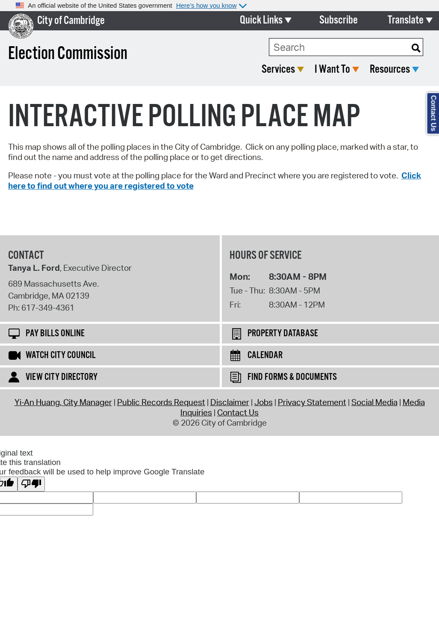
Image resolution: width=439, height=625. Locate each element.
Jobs (263, 402)
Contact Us (238, 412)
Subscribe (338, 20)
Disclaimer (229, 402)
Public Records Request (161, 402)
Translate (406, 20)
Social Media (374, 402)
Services (278, 69)
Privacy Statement (312, 402)
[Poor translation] (31, 484)
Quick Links (261, 20)
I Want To (332, 69)
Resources (390, 69)
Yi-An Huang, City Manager (63, 402)
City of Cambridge (71, 21)
